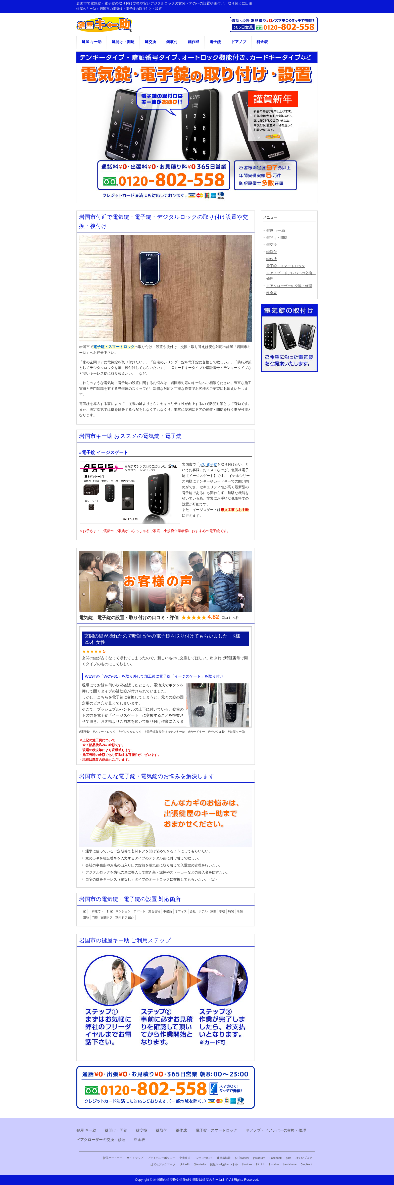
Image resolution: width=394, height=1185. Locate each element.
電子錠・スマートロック (114, 347)
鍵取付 (172, 42)
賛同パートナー (112, 1157)
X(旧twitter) (242, 1157)
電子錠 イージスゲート (105, 452)
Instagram (259, 1157)
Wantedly (200, 1164)
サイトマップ (135, 1157)
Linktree (247, 1164)
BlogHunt (306, 1164)
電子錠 (215, 42)
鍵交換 (150, 42)
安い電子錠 (208, 464)
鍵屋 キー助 (92, 42)
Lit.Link (260, 1164)
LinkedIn (185, 1164)
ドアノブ (238, 42)
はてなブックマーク (163, 1164)
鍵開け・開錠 (123, 42)
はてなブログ (304, 1157)
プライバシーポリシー (161, 1157)
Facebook (275, 1157)
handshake (290, 1164)
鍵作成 (193, 42)
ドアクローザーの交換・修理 (289, 286)
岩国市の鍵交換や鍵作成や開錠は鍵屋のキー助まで (190, 1179)
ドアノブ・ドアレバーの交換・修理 (291, 276)
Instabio (274, 1164)
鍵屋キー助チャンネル (224, 1164)
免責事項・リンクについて (196, 1157)
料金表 (262, 42)
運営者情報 (224, 1157)
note (288, 1157)
